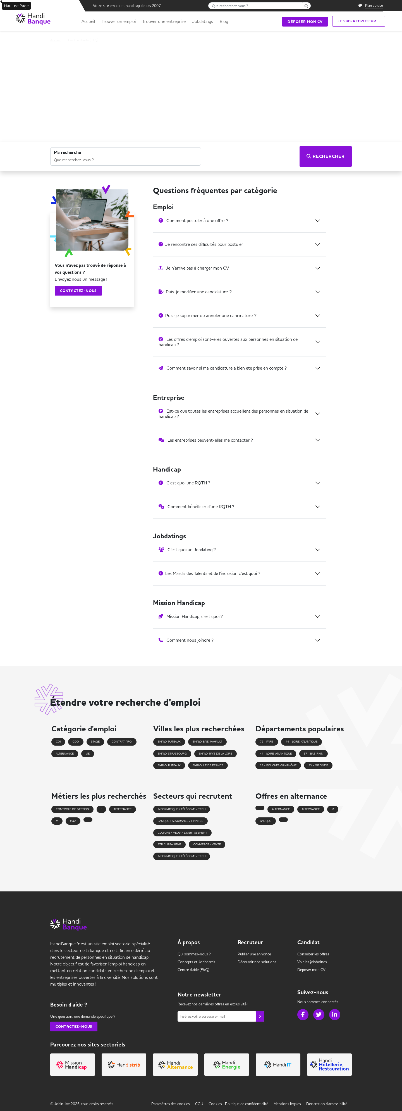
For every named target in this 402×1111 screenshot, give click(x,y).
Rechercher (326, 156)
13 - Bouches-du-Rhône (278, 765)
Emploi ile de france (208, 765)
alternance (122, 809)
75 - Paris (267, 741)
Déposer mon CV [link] (311, 969)
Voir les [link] (312, 962)
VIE (88, 753)
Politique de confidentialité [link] (246, 1104)
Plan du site (374, 5)
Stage (95, 741)
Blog (224, 21)
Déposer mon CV (305, 21)
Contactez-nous (78, 290)
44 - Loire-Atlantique (301, 741)
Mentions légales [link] (287, 1104)
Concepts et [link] (196, 962)
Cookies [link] (215, 1104)
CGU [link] (199, 1104)
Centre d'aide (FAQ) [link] (193, 969)
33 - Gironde (318, 765)
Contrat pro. (122, 741)
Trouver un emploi (119, 21)
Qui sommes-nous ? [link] (194, 954)
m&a (73, 821)
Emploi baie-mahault (207, 741)
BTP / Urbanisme (169, 844)
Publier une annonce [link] (254, 954)
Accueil (88, 21)
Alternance (65, 753)
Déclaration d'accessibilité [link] (326, 1104)
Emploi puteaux (169, 741)
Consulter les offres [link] (313, 954)
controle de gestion (72, 809)
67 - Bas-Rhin (313, 753)
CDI (58, 741)
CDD (76, 741)
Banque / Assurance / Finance (180, 821)
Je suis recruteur (357, 21)
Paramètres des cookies (170, 1104)
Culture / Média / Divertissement (182, 832)
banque (265, 821)
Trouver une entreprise (164, 21)
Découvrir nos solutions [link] (257, 962)
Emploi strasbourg (172, 753)
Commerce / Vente (207, 844)
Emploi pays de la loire (215, 753)
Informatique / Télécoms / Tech (181, 809)
